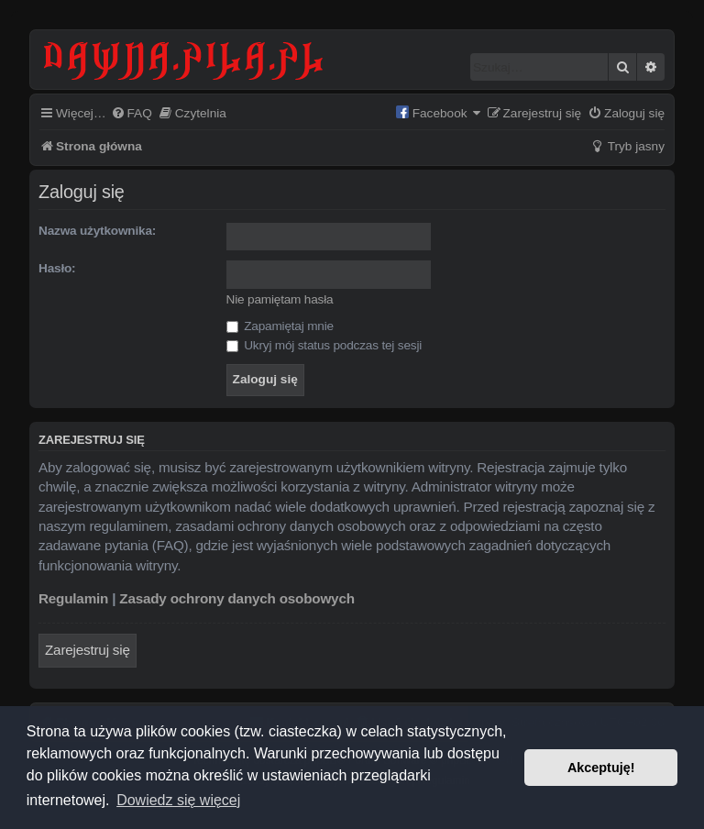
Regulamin (73, 598)
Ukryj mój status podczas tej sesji (324, 345)
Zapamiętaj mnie (280, 326)
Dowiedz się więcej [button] (178, 800)
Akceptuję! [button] (601, 767)
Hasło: (56, 268)
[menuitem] (131, 113)
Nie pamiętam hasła (280, 299)
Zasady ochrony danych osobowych (237, 598)
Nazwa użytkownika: (97, 231)
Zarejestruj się (87, 650)
